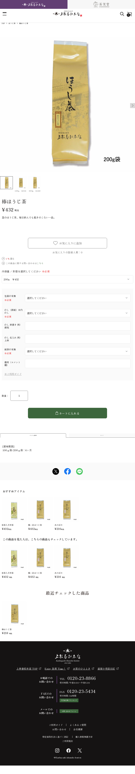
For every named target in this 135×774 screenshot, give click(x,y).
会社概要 (78, 738)
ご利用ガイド (56, 733)
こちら (40, 263)
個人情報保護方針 (84, 745)
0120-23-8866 (82, 683)
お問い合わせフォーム (78, 719)
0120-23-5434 (81, 696)
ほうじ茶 (12, 23)
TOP (3, 23)
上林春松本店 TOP (27, 673)
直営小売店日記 (106, 673)
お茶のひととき (82, 673)
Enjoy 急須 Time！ (55, 673)
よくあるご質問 (78, 733)
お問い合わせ (59, 738)
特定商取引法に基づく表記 (55, 745)
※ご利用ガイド (13, 374)
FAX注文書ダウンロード (78, 707)
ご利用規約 (67, 749)
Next (131, 105)
